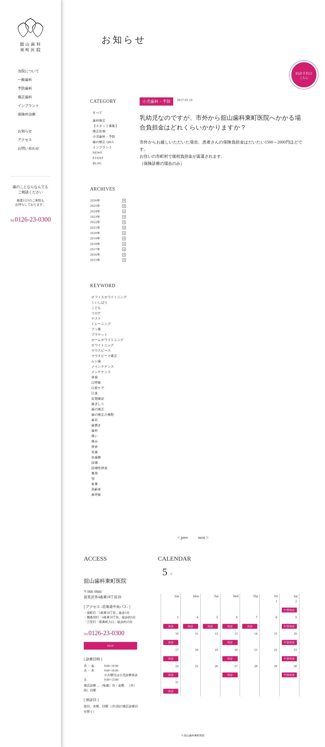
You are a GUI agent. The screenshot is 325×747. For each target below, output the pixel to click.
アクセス (25, 140)
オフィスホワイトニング (109, 297)
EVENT (98, 158)
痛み (94, 441)
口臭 (94, 393)
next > (203, 537)
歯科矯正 (99, 120)
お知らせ (25, 131)
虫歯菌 (96, 457)
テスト (96, 318)
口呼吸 (96, 382)
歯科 (94, 430)
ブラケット (99, 334)
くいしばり (99, 302)
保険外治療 (27, 114)
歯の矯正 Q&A (103, 142)
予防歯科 (25, 88)
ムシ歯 (96, 361)
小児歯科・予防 (104, 136)
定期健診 (97, 398)
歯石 (94, 420)
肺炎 (94, 446)
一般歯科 (25, 80)
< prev (182, 537)
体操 (94, 377)
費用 (94, 473)
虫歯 (94, 452)
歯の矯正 (97, 409)
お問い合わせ (28, 148)
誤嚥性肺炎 (99, 468)
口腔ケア (97, 388)
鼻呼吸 (96, 494)
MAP (110, 646)
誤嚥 (94, 462)
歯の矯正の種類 (102, 414)
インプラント (28, 106)
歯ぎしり (97, 404)
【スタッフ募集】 (106, 126)
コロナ (96, 313)
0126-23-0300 (30, 219)
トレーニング (101, 324)
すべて (97, 112)
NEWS (97, 152)
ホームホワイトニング (107, 340)
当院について (28, 71)
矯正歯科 (25, 97)
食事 (94, 484)
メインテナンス (102, 366)
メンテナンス (101, 372)
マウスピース (101, 350)
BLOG (97, 163)
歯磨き (96, 425)
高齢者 (96, 489)
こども (96, 308)
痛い (94, 436)
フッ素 (96, 329)
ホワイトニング (102, 345)
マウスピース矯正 (104, 356)
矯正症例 (99, 131)
